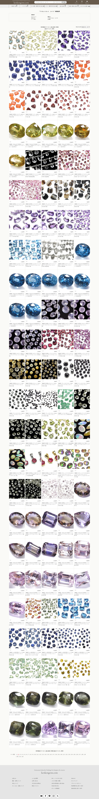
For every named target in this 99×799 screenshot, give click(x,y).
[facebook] (45, 796)
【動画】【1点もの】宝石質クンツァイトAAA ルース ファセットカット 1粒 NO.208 (81, 594)
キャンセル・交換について (18, 785)
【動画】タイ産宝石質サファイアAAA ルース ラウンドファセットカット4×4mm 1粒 (49, 653)
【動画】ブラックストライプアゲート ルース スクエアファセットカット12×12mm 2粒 (49, 205)
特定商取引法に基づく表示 (77, 785)
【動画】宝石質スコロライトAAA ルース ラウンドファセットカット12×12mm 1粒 (66, 325)
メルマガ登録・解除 (56, 780)
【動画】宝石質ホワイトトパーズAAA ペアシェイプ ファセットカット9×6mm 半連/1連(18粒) (33, 175)
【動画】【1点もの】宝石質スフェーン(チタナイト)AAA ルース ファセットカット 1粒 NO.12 (17, 145)
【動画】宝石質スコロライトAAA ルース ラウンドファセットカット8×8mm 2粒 (17, 355)
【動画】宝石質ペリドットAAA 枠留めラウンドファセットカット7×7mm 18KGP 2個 (49, 444)
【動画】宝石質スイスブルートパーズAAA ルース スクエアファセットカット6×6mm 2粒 (33, 265)
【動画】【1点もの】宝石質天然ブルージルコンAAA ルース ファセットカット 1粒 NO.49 (16, 325)
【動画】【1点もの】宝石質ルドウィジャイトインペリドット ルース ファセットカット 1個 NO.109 (49, 713)
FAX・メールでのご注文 (57, 778)
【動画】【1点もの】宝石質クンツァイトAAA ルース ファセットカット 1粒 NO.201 (65, 564)
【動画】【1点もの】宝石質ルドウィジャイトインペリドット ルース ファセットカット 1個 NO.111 (65, 713)
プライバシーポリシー (76, 783)
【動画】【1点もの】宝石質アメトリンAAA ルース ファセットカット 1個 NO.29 (32, 534)
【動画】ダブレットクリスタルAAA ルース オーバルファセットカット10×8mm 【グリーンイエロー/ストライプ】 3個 (66, 474)
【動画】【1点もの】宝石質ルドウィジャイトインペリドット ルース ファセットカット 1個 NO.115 (16, 743)
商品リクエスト (35, 785)
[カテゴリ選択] (58, 2)
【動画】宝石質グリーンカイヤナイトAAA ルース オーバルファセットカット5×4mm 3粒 (17, 683)
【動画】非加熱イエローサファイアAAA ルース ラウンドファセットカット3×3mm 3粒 (16, 504)
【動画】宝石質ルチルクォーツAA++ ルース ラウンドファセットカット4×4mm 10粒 (49, 384)
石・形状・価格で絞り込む (37, 6)
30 (17, 756)
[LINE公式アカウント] (49, 796)
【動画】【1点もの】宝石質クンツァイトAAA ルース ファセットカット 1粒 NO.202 (81, 564)
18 (56, 754)
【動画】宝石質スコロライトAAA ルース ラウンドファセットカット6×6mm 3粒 (33, 355)
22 (66, 754)
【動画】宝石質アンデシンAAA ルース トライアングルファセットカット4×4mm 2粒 (82, 115)
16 (50, 754)
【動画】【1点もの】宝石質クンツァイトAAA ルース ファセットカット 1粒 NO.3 (65, 743)
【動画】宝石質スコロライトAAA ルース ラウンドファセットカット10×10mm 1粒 (82, 325)
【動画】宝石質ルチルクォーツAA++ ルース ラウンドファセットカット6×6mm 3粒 (16, 384)
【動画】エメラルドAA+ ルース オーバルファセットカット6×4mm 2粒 (65, 414)
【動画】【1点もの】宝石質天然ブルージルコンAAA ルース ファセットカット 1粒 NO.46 (49, 295)
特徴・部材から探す (73, 6)
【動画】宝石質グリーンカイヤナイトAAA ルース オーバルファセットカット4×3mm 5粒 (49, 683)
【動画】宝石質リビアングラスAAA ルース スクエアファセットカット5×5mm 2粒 (17, 444)
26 (77, 754)
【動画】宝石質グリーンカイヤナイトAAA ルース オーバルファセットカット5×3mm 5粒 (33, 683)
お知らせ (14, 778)
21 (64, 754)
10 (35, 754)
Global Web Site (55, 785)
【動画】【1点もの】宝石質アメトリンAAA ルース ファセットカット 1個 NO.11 (81, 504)
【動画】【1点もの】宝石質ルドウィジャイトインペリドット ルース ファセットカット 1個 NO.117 (32, 743)
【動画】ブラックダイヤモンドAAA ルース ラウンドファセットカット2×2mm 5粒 (33, 414)
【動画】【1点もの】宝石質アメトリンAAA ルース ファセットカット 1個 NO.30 (49, 534)
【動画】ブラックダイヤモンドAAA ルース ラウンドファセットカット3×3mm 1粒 (17, 414)
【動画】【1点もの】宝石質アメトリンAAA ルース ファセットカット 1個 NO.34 (65, 534)
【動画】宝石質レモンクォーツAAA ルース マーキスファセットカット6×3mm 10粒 (49, 56)
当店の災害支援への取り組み (58, 783)
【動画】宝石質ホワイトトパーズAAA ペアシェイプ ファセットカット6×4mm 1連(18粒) (49, 175)
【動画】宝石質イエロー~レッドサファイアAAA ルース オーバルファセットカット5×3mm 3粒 (32, 624)
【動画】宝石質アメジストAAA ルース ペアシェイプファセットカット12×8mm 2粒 (49, 235)
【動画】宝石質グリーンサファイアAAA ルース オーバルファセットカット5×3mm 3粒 (49, 624)
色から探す (62, 6)
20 (61, 754)
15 (48, 754)
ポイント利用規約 (55, 788)
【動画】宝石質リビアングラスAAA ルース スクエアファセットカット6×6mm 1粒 (82, 414)
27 (79, 754)
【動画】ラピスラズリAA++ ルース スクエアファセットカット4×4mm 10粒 (49, 85)
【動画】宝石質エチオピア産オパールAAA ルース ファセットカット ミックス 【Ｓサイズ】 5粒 (17, 474)
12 (40, 754)
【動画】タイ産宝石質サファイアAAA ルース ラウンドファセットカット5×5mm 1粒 (16, 653)
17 (53, 754)
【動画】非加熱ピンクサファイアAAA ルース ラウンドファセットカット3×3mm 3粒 (49, 504)
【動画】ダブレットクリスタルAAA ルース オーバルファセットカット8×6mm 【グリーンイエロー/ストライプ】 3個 (82, 474)
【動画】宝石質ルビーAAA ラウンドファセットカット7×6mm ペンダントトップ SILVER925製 (33, 474)
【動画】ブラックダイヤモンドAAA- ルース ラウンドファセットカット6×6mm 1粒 (65, 384)
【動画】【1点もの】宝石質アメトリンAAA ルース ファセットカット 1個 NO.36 (16, 564)
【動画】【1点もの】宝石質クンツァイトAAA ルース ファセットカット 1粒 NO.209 (16, 624)
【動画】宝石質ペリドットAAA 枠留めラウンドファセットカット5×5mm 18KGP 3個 (66, 444)
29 (85, 754)
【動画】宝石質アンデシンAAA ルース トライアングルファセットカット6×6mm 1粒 (49, 115)
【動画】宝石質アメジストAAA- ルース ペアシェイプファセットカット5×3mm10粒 (81, 56)
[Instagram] (53, 796)
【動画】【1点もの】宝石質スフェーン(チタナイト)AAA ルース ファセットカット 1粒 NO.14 (49, 145)
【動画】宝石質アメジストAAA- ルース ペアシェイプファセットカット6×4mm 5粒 (81, 235)
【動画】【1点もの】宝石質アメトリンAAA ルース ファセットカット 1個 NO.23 (16, 534)
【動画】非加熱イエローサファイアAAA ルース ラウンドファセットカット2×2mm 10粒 (32, 504)
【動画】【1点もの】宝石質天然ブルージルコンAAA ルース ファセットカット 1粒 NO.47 (65, 295)
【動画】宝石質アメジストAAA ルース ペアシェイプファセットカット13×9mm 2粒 (33, 235)
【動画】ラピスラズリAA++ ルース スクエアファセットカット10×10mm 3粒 (17, 85)
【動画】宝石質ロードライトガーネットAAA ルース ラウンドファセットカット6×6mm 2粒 (49, 355)
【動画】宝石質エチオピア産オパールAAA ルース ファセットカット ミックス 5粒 (82, 444)
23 (69, 754)
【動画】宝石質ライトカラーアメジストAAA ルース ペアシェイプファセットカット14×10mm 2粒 (17, 235)
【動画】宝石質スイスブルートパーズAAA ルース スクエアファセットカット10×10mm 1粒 (65, 624)
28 (82, 754)
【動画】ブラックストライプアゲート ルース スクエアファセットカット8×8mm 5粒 (82, 205)
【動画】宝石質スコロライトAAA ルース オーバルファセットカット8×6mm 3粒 (49, 325)
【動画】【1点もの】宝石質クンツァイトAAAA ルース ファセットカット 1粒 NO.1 (49, 743)
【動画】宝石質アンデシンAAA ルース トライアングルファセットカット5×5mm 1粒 (66, 115)
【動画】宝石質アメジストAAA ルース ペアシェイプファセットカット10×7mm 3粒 (66, 235)
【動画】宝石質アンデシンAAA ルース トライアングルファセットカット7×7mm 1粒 (33, 115)
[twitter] (57, 796)
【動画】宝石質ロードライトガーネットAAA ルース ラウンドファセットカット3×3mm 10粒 (82, 355)
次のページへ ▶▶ (49, 29)
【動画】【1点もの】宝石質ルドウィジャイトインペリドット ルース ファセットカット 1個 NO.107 (32, 713)
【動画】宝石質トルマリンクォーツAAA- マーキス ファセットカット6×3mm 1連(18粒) (65, 265)
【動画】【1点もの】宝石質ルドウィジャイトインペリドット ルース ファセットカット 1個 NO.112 (81, 713)
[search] (64, 2)
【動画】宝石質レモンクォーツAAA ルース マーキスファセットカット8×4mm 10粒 (33, 56)
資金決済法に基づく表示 (76, 788)
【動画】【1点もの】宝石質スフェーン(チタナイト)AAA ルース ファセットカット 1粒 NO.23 (82, 145)
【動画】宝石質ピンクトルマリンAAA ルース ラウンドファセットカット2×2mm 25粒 (33, 205)
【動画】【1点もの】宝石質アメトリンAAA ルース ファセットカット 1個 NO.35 (81, 534)
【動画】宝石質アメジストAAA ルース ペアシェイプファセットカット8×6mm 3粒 (66, 56)
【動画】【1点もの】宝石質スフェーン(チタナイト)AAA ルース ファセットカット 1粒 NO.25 (17, 175)
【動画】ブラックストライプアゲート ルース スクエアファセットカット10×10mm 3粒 (65, 205)
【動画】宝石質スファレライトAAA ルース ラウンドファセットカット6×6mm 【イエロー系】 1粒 (66, 683)
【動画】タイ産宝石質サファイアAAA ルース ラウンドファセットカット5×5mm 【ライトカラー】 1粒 (33, 653)
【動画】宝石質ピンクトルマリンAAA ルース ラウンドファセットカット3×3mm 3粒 (16, 205)
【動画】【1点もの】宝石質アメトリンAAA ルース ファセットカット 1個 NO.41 (49, 564)
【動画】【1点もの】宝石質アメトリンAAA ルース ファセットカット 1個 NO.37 (32, 564)
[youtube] (41, 796)
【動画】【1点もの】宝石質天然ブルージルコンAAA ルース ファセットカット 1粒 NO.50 (32, 325)
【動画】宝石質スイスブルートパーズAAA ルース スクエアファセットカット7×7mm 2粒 (17, 265)
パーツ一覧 (24, 6)
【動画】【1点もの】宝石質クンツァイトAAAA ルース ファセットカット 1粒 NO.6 (82, 743)
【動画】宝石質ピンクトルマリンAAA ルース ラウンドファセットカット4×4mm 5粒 (65, 175)
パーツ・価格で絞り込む (50, 6)
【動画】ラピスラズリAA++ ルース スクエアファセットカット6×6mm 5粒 (33, 85)
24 (71, 754)
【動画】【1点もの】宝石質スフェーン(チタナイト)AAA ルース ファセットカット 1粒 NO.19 (66, 145)
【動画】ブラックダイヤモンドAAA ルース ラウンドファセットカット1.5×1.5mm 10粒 (49, 414)
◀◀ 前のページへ (45, 27)
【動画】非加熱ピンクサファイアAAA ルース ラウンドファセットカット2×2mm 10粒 (65, 504)
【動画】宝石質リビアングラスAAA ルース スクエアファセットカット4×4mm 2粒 (33, 444)
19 (58, 754)
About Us (73, 778)
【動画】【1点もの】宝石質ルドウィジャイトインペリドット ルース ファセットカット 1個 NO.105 (16, 713)
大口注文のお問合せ (36, 783)
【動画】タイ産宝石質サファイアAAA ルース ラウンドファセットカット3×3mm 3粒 (65, 653)
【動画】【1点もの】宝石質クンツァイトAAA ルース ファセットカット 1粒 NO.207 (65, 594)
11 (37, 754)
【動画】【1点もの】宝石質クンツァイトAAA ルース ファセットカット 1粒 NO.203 (16, 594)
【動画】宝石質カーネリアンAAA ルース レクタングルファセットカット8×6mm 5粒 (82, 85)
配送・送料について (16, 780)
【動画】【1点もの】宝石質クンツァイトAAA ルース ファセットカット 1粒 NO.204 (32, 594)
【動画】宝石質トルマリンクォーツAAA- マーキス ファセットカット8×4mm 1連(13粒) (49, 265)
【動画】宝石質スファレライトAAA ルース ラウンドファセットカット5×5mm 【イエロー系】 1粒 (82, 683)
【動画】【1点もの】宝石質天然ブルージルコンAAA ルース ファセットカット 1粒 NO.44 (32, 295)
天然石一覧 (13, 6)
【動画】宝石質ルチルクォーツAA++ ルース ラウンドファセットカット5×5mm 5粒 (32, 384)
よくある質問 (35, 778)
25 (74, 754)
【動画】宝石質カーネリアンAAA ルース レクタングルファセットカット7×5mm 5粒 (17, 115)
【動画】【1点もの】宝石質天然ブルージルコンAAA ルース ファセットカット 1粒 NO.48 (81, 295)
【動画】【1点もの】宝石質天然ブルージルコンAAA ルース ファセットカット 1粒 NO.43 (16, 295)
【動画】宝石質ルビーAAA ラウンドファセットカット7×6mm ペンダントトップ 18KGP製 (49, 474)
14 (45, 754)
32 (22, 756)
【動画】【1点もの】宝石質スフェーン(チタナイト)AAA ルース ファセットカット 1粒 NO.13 (33, 145)
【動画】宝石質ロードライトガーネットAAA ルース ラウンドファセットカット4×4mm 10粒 (65, 355)
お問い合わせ (35, 780)
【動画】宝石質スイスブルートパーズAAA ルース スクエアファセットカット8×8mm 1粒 (82, 624)
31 (20, 756)
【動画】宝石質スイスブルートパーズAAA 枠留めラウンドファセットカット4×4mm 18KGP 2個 (17, 56)
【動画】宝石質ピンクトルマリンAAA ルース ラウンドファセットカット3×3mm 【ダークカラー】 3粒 (82, 175)
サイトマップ (74, 780)
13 (43, 754)
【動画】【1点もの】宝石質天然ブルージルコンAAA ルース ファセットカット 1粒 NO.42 (81, 265)
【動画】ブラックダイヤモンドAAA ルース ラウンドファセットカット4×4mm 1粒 (82, 384)
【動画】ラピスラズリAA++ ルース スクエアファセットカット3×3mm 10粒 (65, 85)
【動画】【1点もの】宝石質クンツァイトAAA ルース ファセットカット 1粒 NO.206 (49, 594)
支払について (15, 783)
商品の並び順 (78, 26)
